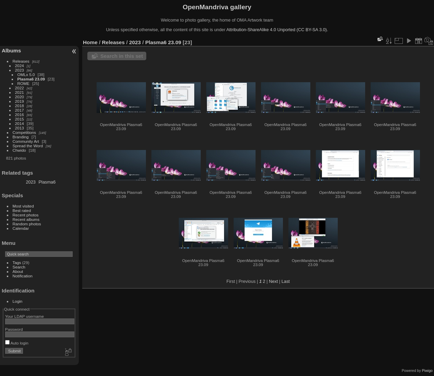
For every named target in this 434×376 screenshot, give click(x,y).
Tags (17, 262)
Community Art (26, 141)
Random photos (27, 224)
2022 (19, 88)
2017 (19, 110)
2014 (19, 123)
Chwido (19, 150)
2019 (19, 101)
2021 (19, 92)
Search (19, 267)
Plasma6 (47, 182)
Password (14, 329)
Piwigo (427, 370)
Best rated (22, 210)
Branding (21, 137)
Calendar (21, 228)
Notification (23, 276)
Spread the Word (28, 145)
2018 (19, 105)
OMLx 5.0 (26, 74)
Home (90, 42)
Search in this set (121, 56)
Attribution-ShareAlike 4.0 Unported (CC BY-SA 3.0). (277, 29)
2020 (19, 97)
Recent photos (26, 215)
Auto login (16, 343)
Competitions (24, 132)
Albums (11, 50)
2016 (19, 114)
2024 (19, 65)
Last (286, 281)
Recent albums (26, 219)
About (18, 271)
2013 (19, 128)
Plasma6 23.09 (31, 79)
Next (273, 281)
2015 (19, 119)
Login (18, 301)
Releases (21, 61)
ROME (23, 83)
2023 (19, 70)
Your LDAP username (24, 316)
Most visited (23, 206)
